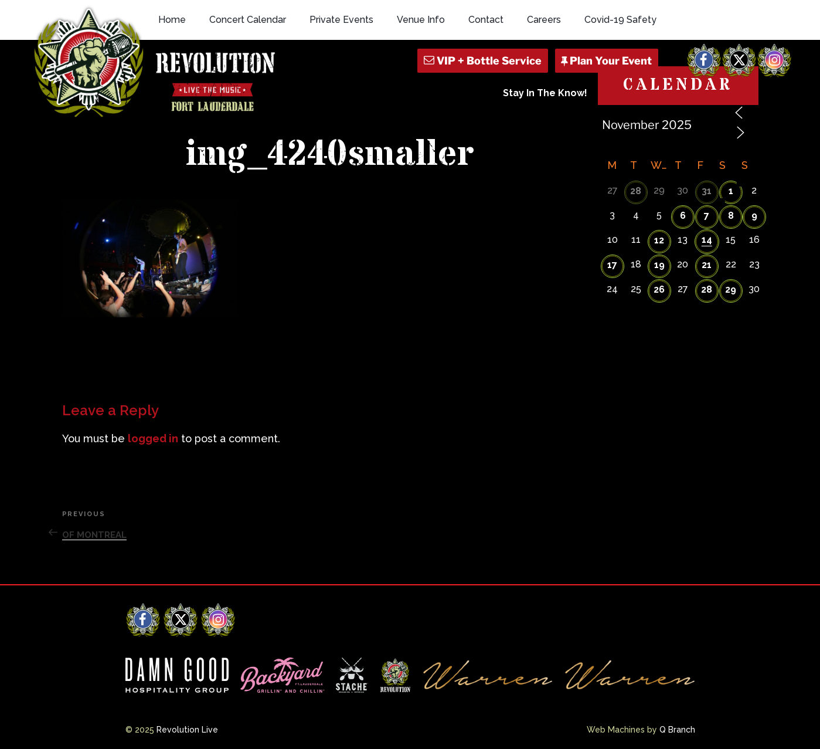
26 (659, 289)
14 (707, 239)
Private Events (341, 19)
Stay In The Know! (545, 93)
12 (659, 240)
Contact (485, 19)
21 (707, 264)
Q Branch (677, 729)
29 (730, 289)
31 (707, 190)
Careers (544, 19)
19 (659, 264)
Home (172, 19)
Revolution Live (187, 729)
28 (635, 190)
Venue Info (421, 19)
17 (612, 264)
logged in (153, 438)
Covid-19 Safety (620, 19)
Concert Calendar (247, 19)
